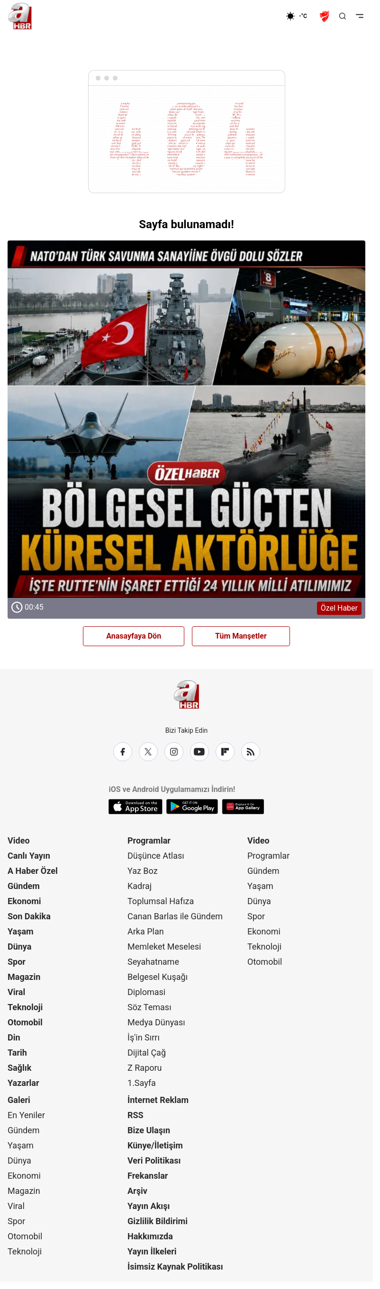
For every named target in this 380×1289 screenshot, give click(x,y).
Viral (16, 992)
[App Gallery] (243, 806)
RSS (135, 1115)
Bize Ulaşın (148, 1130)
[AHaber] (300, 16)
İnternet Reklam (158, 1100)
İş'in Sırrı (143, 1037)
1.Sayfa (141, 1083)
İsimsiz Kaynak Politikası (175, 1266)
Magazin (24, 977)
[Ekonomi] (255, 16)
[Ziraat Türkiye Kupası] (325, 16)
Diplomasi (146, 992)
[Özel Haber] (186, 429)
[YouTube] (199, 751)
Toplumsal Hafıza (160, 901)
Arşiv (137, 1191)
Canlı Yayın (29, 856)
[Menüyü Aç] (359, 16)
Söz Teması (149, 1007)
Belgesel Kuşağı (157, 977)
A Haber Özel (33, 871)
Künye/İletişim (155, 1145)
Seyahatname (153, 962)
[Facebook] (122, 751)
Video (19, 840)
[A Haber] (20, 16)
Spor (17, 962)
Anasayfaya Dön (133, 635)
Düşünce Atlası (155, 856)
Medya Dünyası (156, 1022)
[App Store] (136, 806)
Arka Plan (145, 931)
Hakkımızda (150, 1236)
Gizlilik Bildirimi (157, 1221)
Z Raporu (144, 1068)
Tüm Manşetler (241, 635)
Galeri (19, 1100)
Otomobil (25, 1022)
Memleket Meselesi (164, 946)
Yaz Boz (142, 871)
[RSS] (250, 751)
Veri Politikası (154, 1160)
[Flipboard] (225, 751)
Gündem (24, 886)
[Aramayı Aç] (342, 16)
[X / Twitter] (148, 751)
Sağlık (19, 1068)
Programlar (149, 840)
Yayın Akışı (148, 1206)
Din (14, 1037)
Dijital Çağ (146, 1053)
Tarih (17, 1053)
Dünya (19, 946)
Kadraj (139, 886)
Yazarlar (23, 1083)
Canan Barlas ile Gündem (175, 916)
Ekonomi (24, 901)
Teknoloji (25, 1007)
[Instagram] (173, 751)
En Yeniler (26, 1115)
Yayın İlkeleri (152, 1251)
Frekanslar (147, 1176)
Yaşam (21, 931)
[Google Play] (192, 806)
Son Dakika (29, 916)
